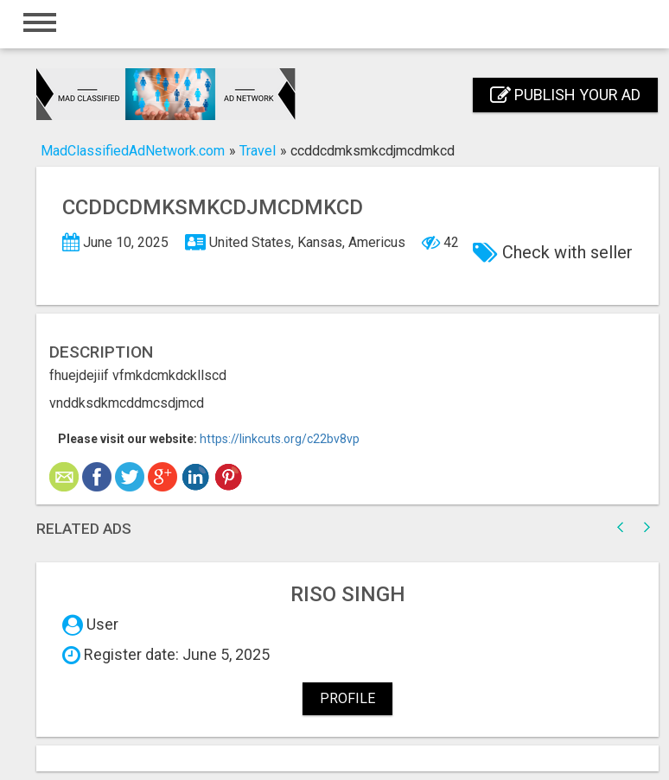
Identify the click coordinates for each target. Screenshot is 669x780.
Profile (347, 698)
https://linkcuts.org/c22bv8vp (280, 439)
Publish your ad (565, 95)
